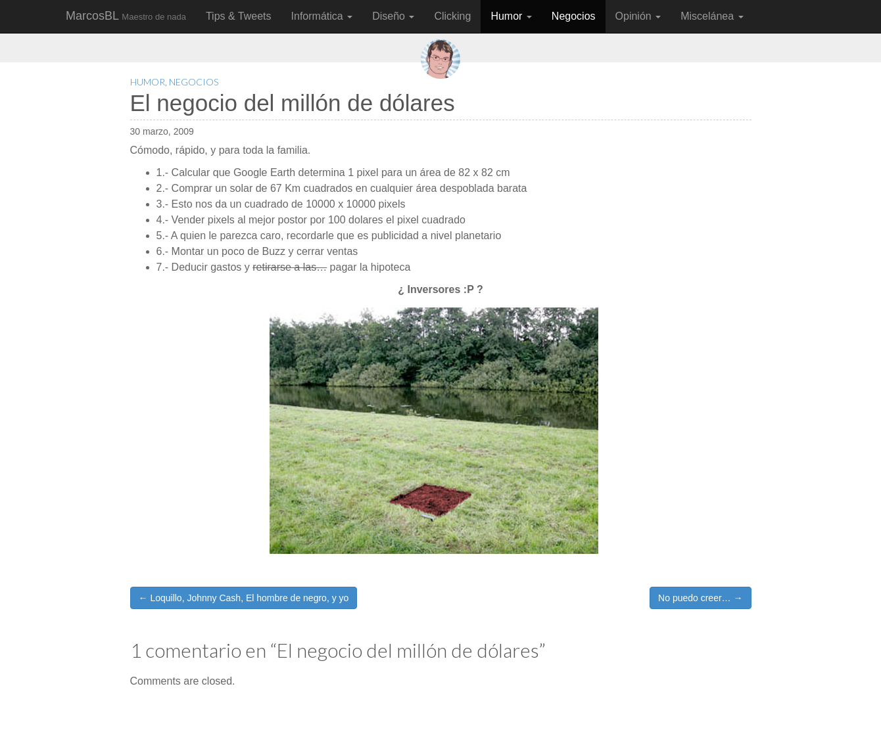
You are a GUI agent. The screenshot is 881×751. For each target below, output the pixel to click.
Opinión (638, 16)
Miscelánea (711, 16)
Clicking (452, 16)
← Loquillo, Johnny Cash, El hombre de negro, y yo (244, 598)
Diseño (393, 16)
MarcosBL (126, 15)
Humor (510, 16)
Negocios (574, 16)
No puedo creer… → (700, 598)
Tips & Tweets (239, 16)
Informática (322, 16)
